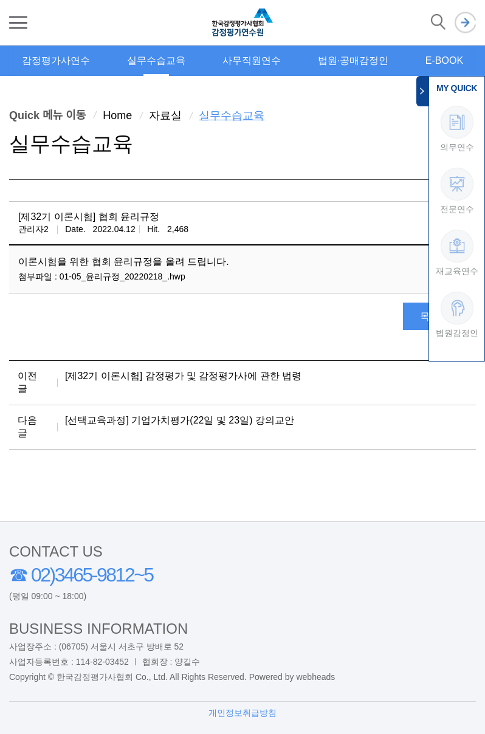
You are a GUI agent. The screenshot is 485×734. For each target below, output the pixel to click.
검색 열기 (438, 22)
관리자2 (33, 229)
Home (117, 115)
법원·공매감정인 (353, 60)
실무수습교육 (156, 60)
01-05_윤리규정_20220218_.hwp (122, 276)
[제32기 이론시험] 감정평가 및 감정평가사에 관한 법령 (183, 376)
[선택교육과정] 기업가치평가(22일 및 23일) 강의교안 (179, 420)
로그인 (465, 22)
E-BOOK (444, 60)
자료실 (165, 115)
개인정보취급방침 (242, 713)
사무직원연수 (251, 60)
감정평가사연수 (56, 60)
